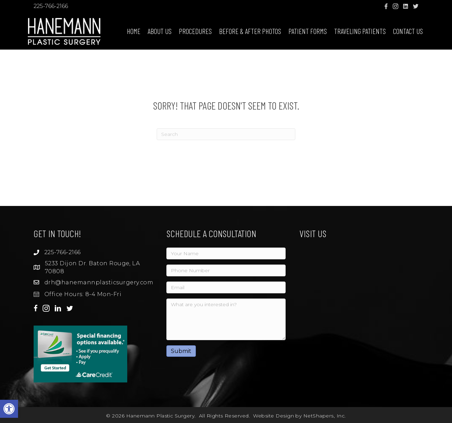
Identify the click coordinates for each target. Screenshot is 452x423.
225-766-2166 (51, 6)
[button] (9, 409)
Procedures (195, 31)
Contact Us (408, 31)
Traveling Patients (360, 31)
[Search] (226, 134)
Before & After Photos (250, 31)
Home (133, 31)
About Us (160, 31)
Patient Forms (307, 31)
